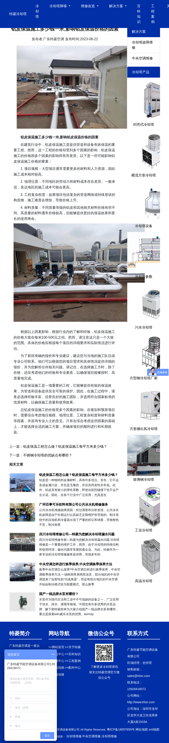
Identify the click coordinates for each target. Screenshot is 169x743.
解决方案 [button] (116, 6)
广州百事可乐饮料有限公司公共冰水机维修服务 (73, 504)
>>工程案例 (73, 661)
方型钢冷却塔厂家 (144, 378)
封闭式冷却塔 (143, 124)
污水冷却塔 (143, 327)
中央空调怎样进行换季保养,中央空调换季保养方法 (75, 564)
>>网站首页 (56, 647)
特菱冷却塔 (18, 14)
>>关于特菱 (73, 647)
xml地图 (154, 729)
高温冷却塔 (143, 581)
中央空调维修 (142, 58)
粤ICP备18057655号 (121, 729)
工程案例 (153, 14)
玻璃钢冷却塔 (143, 479)
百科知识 (139, 14)
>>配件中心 (73, 667)
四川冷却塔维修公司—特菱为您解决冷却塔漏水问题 (77, 534)
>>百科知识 (73, 654)
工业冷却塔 (143, 530)
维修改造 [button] (88, 6)
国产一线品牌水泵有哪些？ (58, 594)
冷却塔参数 (143, 276)
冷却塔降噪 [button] (58, 6)
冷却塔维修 (74, 736)
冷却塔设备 (143, 226)
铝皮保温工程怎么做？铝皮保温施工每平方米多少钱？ (65, 446)
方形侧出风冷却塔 (144, 429)
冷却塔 (37, 11)
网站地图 (142, 729)
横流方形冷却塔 (143, 175)
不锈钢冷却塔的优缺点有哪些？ (47, 455)
